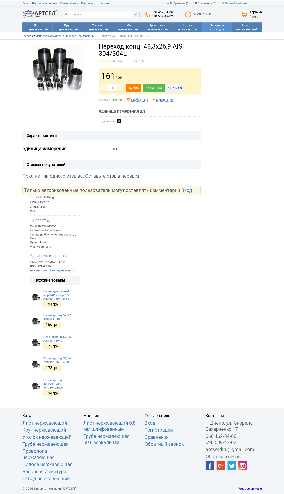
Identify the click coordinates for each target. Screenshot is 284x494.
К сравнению (164, 99)
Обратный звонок (164, 444)
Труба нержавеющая (45, 444)
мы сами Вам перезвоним (55, 270)
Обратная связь (223, 456)
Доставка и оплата (44, 3)
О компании (69, 3)
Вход (186, 190)
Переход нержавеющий (80, 36)
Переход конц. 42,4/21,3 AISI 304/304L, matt (53, 383)
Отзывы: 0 (118, 61)
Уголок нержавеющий (46, 437)
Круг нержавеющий (44, 430)
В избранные (139, 99)
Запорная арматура (48, 36)
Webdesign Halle (250, 489)
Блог (25, 3)
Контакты (87, 3)
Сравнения (157, 437)
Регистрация (159, 430)
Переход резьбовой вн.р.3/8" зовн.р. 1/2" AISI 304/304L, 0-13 (56, 295)
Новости (103, 3)
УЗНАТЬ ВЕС (175, 88)
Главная (27, 36)
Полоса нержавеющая (47, 464)
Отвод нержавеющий (46, 478)
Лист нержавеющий (44, 423)
